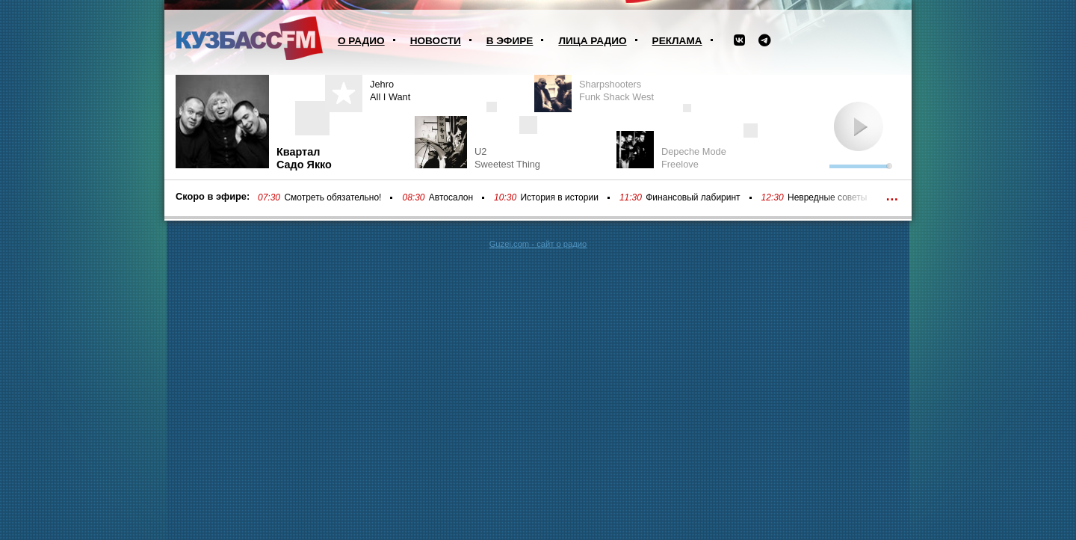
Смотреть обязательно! (332, 197)
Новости (435, 40)
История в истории (559, 197)
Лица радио (592, 40)
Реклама (677, 40)
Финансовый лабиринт (693, 197)
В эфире (510, 40)
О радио (361, 40)
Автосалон (451, 197)
